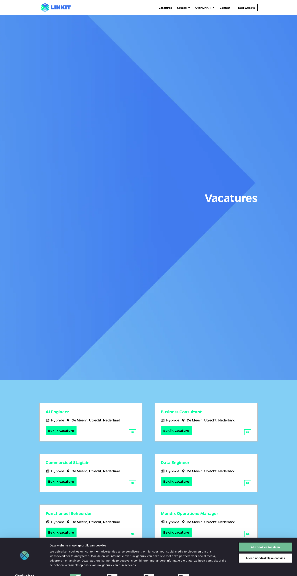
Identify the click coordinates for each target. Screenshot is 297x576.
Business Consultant (181, 411)
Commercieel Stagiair (67, 462)
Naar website (246, 7)
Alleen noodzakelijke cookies (265, 549)
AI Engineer (57, 411)
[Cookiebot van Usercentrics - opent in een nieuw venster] (24, 568)
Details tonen (205, 568)
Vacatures (165, 7)
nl (132, 432)
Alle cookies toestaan (265, 538)
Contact (225, 7)
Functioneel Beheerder (69, 513)
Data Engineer (175, 462)
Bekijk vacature (61, 430)
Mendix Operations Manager (189, 513)
